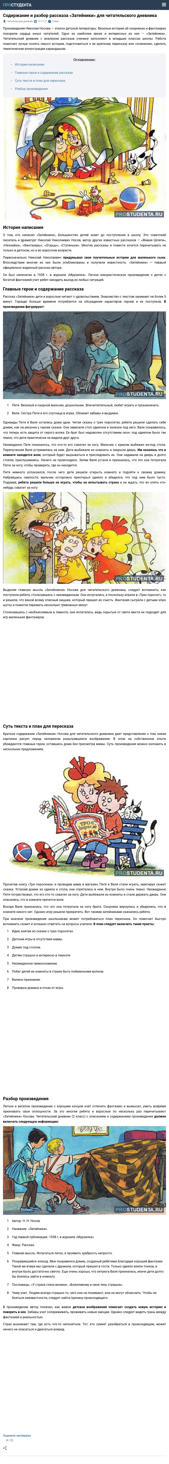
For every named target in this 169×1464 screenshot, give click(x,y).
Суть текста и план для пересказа (40, 81)
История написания (29, 64)
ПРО (17, 5)
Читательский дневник (20, 21)
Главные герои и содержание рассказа (44, 73)
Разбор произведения (31, 89)
